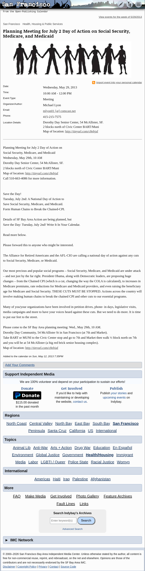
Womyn (123, 462)
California (77, 431)
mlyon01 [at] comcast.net (59, 111)
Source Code (68, 566)
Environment (22, 455)
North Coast (16, 423)
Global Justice (48, 455)
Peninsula (36, 431)
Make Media (35, 496)
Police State (78, 462)
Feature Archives (118, 496)
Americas (42, 479)
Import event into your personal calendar (117, 82)
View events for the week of (120, 16)
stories (119, 393)
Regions (12, 415)
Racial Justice (102, 462)
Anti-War (40, 448)
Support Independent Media (29, 374)
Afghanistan (101, 479)
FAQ (17, 496)
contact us (80, 401)
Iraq (66, 479)
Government (72, 455)
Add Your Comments (20, 365)
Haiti (56, 479)
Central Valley (40, 423)
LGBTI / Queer (53, 462)
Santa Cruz (57, 431)
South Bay (101, 423)
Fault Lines (65, 504)
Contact (54, 566)
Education (101, 448)
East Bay (82, 423)
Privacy (43, 566)
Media (20, 462)
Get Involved (61, 496)
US (90, 431)
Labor (33, 462)
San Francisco (11, 23)
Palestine (80, 479)
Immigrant (124, 455)
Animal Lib (21, 448)
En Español (122, 448)
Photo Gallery (87, 496)
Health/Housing (100, 455)
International (106, 431)
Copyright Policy (26, 566)
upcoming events (114, 397)
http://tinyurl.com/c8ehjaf (81, 131)
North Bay (63, 423)
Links (84, 504)
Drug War (83, 448)
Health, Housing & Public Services (43, 23)
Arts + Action (61, 448)
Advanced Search (72, 529)
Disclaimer (9, 566)
